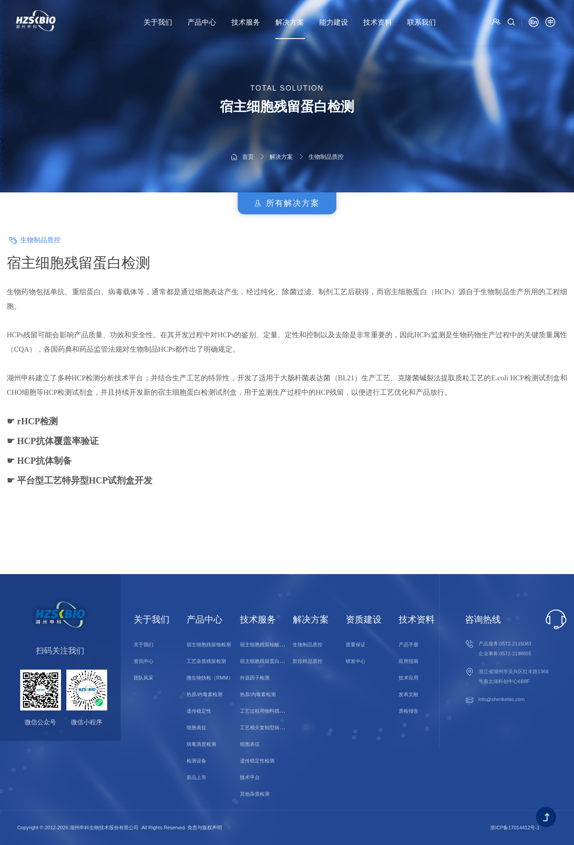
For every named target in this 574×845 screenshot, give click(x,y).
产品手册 (408, 644)
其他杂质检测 (255, 794)
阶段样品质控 (307, 661)
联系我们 (421, 22)
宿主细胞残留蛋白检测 (264, 661)
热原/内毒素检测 (204, 694)
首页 (248, 130)
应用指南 (408, 661)
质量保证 (355, 644)
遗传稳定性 (199, 711)
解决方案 (289, 22)
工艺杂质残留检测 (206, 661)
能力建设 (333, 22)
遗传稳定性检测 (257, 760)
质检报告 (408, 711)
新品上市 (196, 777)
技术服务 (245, 22)
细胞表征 (196, 727)
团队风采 (143, 677)
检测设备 (196, 760)
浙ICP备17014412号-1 (514, 827)
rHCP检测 (37, 421)
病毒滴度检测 (201, 744)
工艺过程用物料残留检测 (267, 711)
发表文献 (408, 694)
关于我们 (158, 22)
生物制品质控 (326, 130)
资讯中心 (143, 661)
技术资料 (377, 22)
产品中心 (201, 22)
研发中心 (355, 661)
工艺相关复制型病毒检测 (267, 727)
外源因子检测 (255, 677)
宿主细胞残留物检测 (209, 644)
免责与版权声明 (204, 827)
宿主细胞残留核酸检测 (264, 644)
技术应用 (408, 677)
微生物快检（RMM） (210, 677)
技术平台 (250, 777)
